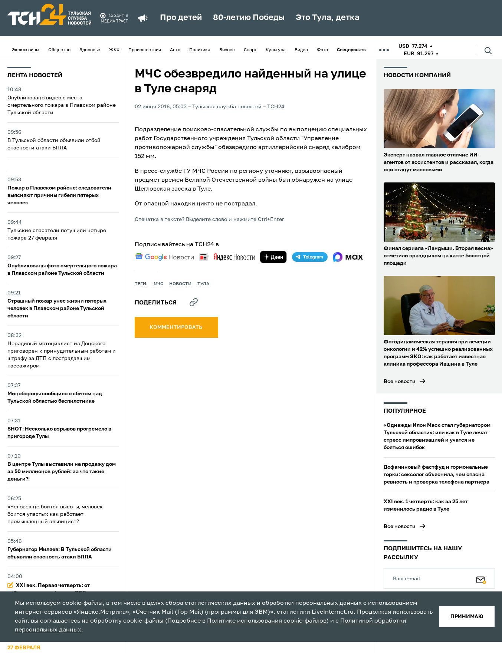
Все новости (400, 381)
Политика (199, 50)
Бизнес (227, 50)
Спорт (250, 50)
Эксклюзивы (25, 50)
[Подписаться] (481, 578)
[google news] (164, 257)
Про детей (181, 18)
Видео (301, 50)
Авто (175, 50)
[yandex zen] (273, 257)
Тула (203, 284)
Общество (59, 50)
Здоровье (89, 50)
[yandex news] (227, 256)
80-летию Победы (249, 18)
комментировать (176, 327)
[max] (348, 257)
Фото (322, 50)
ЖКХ (114, 50)
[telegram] (310, 257)
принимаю (466, 616)
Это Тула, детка (328, 18)
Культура (276, 50)
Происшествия (144, 50)
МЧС (158, 284)
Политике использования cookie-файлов (267, 621)
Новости (180, 284)
